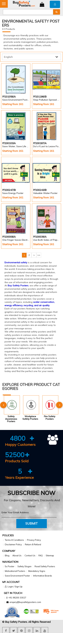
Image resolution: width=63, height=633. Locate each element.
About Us (16, 555)
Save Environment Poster (17, 575)
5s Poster (9, 566)
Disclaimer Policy (13, 544)
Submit (31, 523)
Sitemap (50, 555)
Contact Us (30, 555)
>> (38, 255)
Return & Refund (33, 544)
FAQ (40, 555)
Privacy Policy (34, 540)
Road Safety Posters (45, 566)
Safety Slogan (24, 566)
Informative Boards (42, 575)
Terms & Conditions (14, 540)
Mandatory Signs (36, 571)
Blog (7, 555)
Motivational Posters (15, 571)
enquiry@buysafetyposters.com (25, 602)
